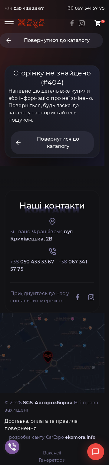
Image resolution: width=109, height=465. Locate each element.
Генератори (52, 460)
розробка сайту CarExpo (52, 437)
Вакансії (52, 453)
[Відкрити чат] (95, 451)
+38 (24, 8)
